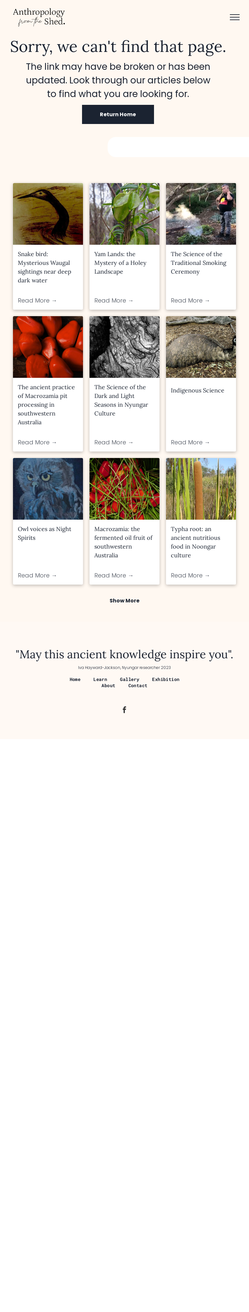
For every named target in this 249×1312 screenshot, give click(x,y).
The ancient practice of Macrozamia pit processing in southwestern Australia (46, 404)
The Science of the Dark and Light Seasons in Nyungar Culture (121, 400)
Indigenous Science (197, 390)
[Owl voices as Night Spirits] (48, 489)
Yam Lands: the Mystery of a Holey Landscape (120, 262)
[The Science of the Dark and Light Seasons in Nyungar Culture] (124, 347)
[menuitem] (75, 679)
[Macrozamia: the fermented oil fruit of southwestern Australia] (124, 489)
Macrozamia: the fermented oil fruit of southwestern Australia (123, 542)
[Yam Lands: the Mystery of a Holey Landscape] (124, 214)
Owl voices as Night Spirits (44, 533)
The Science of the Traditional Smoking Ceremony (198, 262)
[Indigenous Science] (201, 347)
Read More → (37, 300)
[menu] (234, 17)
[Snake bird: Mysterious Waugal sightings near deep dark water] (48, 214)
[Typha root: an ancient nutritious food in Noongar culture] (201, 489)
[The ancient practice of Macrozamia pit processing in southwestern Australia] (48, 347)
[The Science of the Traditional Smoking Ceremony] (201, 214)
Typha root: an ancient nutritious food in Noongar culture (195, 542)
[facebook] (124, 710)
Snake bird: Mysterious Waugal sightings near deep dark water (44, 267)
